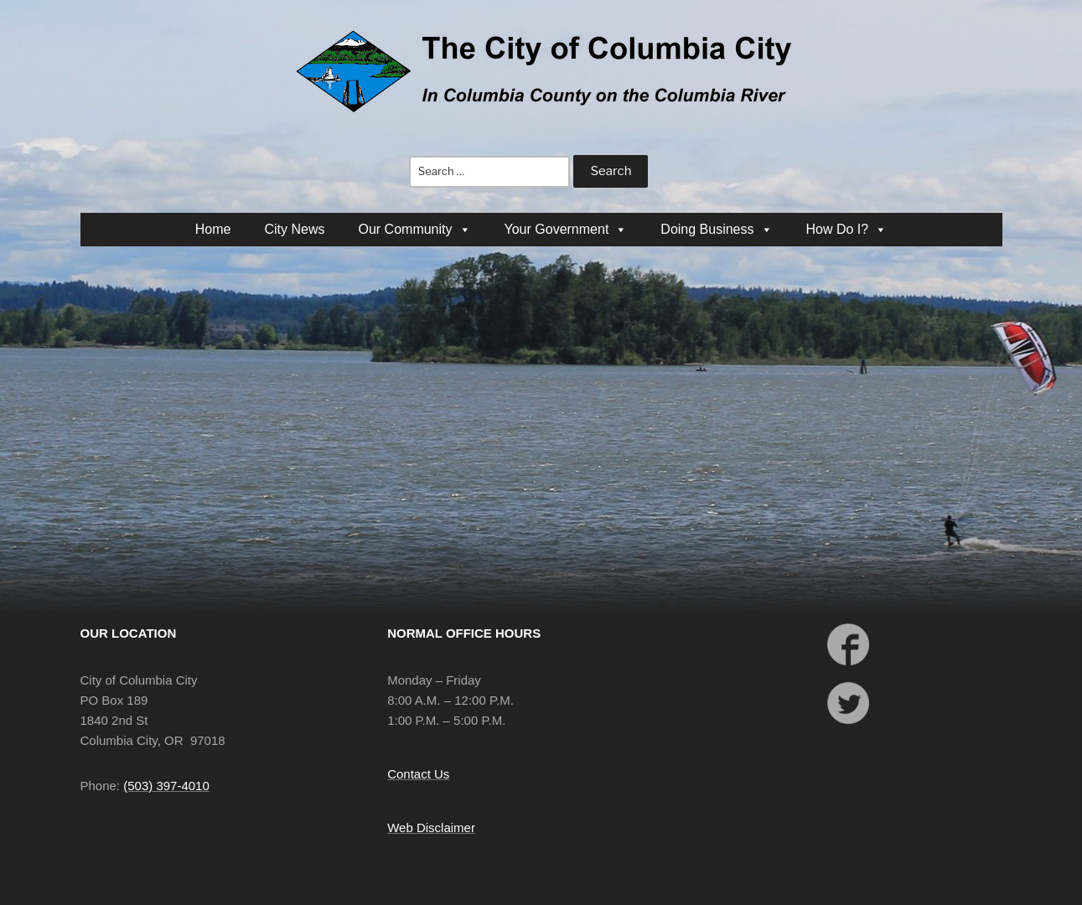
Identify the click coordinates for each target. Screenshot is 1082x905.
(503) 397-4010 (166, 785)
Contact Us (418, 774)
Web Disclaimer (431, 827)
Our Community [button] (414, 229)
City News (294, 229)
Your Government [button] (566, 229)
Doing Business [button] (716, 229)
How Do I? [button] (847, 229)
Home (213, 229)
